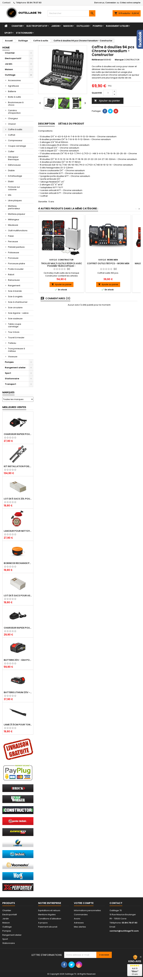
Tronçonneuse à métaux (16, 350)
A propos (43, 922)
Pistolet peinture (16, 247)
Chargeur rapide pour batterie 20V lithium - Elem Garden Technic (18, 627)
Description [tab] (46, 123)
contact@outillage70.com (124, 930)
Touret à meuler (16, 337)
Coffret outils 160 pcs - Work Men (108, 263)
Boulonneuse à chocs (15, 103)
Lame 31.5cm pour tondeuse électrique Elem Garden (18, 724)
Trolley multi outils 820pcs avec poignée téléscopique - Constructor (61, 266)
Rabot (11, 274)
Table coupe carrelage (14, 325)
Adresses (79, 922)
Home (6, 47)
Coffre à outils (15, 129)
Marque (119, 59)
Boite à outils (14, 96)
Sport (8, 32)
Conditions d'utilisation (49, 918)
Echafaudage (15, 175)
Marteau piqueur (16, 214)
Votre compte (83, 903)
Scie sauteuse (15, 318)
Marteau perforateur (14, 207)
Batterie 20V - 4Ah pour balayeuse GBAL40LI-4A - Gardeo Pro (18, 660)
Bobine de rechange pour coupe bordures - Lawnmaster (18, 563)
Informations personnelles (87, 910)
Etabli (11, 181)
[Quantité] (108, 93)
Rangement (14, 285)
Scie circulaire (15, 307)
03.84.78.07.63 (34, 2)
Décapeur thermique (13, 158)
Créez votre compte (130, 2)
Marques (8, 392)
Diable (11, 170)
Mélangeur (13, 219)
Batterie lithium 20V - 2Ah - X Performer (18, 692)
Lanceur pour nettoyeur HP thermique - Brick (18, 531)
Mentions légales (47, 914)
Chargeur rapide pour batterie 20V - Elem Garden (18, 434)
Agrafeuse (13, 85)
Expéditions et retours (49, 910)
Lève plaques (15, 200)
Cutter (11, 151)
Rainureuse (14, 280)
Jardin (55, 26)
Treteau (12, 343)
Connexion (110, 2)
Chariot (12, 123)
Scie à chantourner (18, 302)
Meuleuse (13, 225)
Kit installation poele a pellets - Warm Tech (18, 466)
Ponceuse (13, 258)
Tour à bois (13, 332)
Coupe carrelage (17, 145)
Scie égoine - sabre (18, 313)
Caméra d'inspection (14, 111)
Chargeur (13, 118)
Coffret (11, 134)
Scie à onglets (15, 296)
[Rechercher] (71, 13)
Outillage (82, 26)
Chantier (17, 26)
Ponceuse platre (16, 263)
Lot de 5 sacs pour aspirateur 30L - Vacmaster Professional (18, 595)
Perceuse (13, 241)
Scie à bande (15, 291)
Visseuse (12, 356)
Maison (68, 26)
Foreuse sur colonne (14, 188)
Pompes (97, 26)
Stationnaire (24, 32)
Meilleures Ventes (14, 407)
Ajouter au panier (107, 100)
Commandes (81, 914)
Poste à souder (16, 269)
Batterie (12, 91)
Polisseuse (13, 252)
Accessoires (14, 80)
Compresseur (15, 140)
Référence (97, 59)
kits (9, 194)
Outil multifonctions (17, 230)
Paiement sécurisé (47, 926)
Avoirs (77, 918)
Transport (10, 384)
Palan (11, 236)
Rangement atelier (117, 26)
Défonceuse (14, 164)
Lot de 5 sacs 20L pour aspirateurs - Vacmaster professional (18, 498)
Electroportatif (36, 26)
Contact (6, 2)
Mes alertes (80, 926)
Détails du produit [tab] (71, 123)
